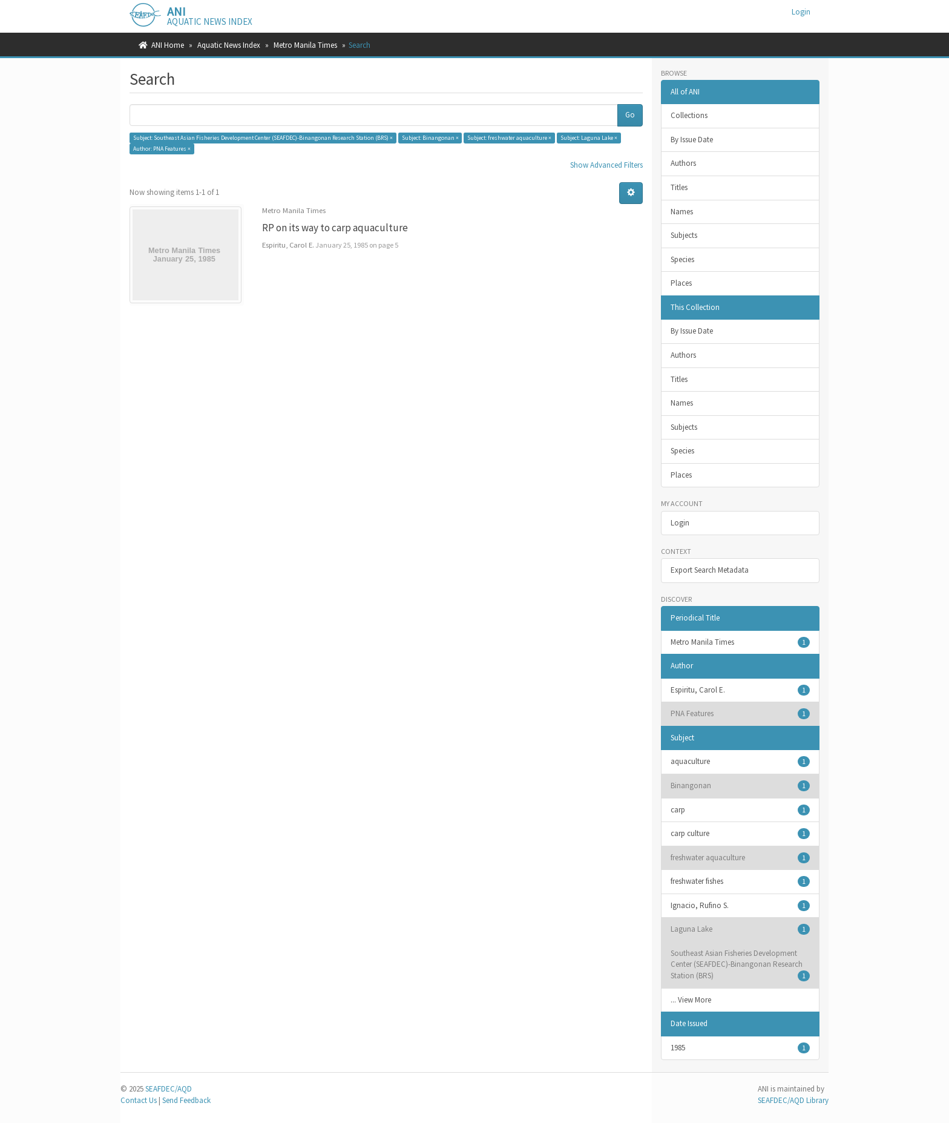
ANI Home (167, 45)
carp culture (740, 833)
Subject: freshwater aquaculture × (509, 138)
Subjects (684, 235)
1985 (740, 1047)
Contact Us (138, 1100)
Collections (689, 115)
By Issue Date (692, 139)
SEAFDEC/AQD (168, 1089)
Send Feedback (186, 1100)
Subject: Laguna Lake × (588, 138)
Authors (683, 163)
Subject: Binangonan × (430, 138)
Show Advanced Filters (606, 165)
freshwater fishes (740, 881)
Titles (679, 187)
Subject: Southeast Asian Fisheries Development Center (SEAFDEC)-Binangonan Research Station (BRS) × (263, 138)
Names (682, 211)
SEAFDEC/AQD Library (793, 1100)
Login (680, 523)
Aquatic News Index (228, 45)
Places (681, 283)
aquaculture (740, 761)
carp (740, 810)
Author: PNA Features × (162, 149)
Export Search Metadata (710, 570)
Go (630, 115)
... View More (691, 1000)
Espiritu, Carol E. (740, 690)
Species (682, 259)
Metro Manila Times (305, 45)
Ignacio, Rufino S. (740, 905)
